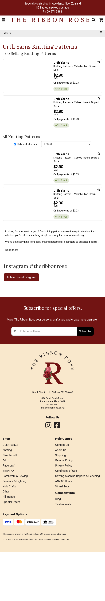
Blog (58, 547)
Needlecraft (10, 504)
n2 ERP (66, 588)
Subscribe (85, 380)
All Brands (9, 545)
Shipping (60, 504)
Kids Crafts (9, 535)
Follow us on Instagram (21, 277)
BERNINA (8, 519)
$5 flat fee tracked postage (52, 7)
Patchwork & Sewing (15, 524)
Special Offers (11, 550)
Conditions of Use (66, 519)
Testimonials (63, 553)
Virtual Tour (62, 535)
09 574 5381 (54, 11)
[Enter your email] (47, 380)
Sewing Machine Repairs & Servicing (77, 524)
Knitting (7, 498)
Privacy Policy (63, 514)
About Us (60, 498)
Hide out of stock (27, 144)
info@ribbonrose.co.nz (52, 456)
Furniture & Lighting (14, 530)
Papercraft (9, 514)
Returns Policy (64, 509)
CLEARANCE (10, 493)
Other (6, 540)
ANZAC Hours (63, 530)
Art (4, 509)
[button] (3, 19)
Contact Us (62, 493)
